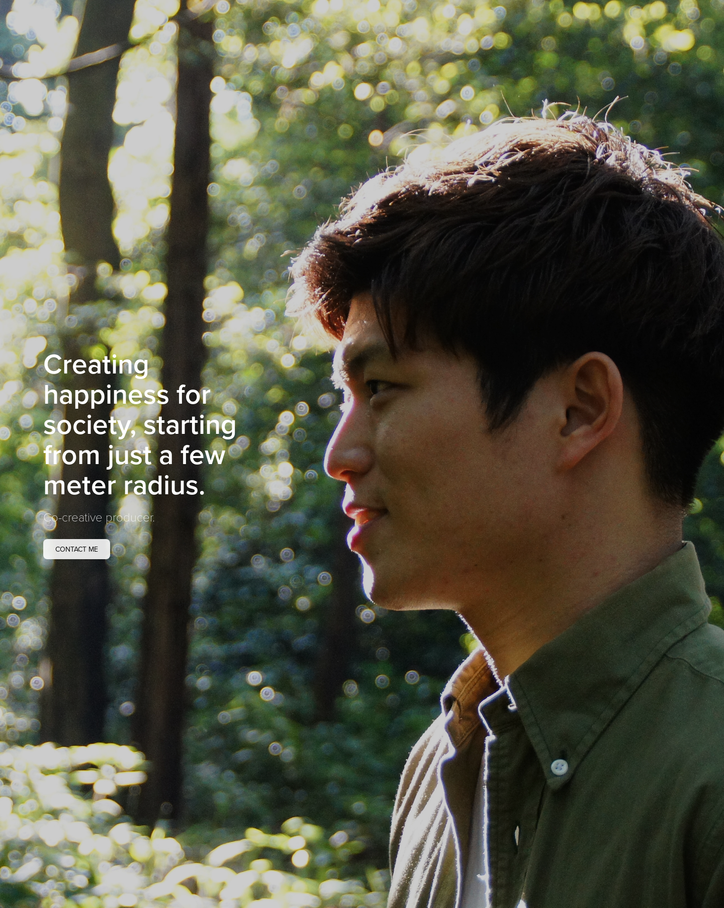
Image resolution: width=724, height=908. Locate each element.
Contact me (76, 549)
